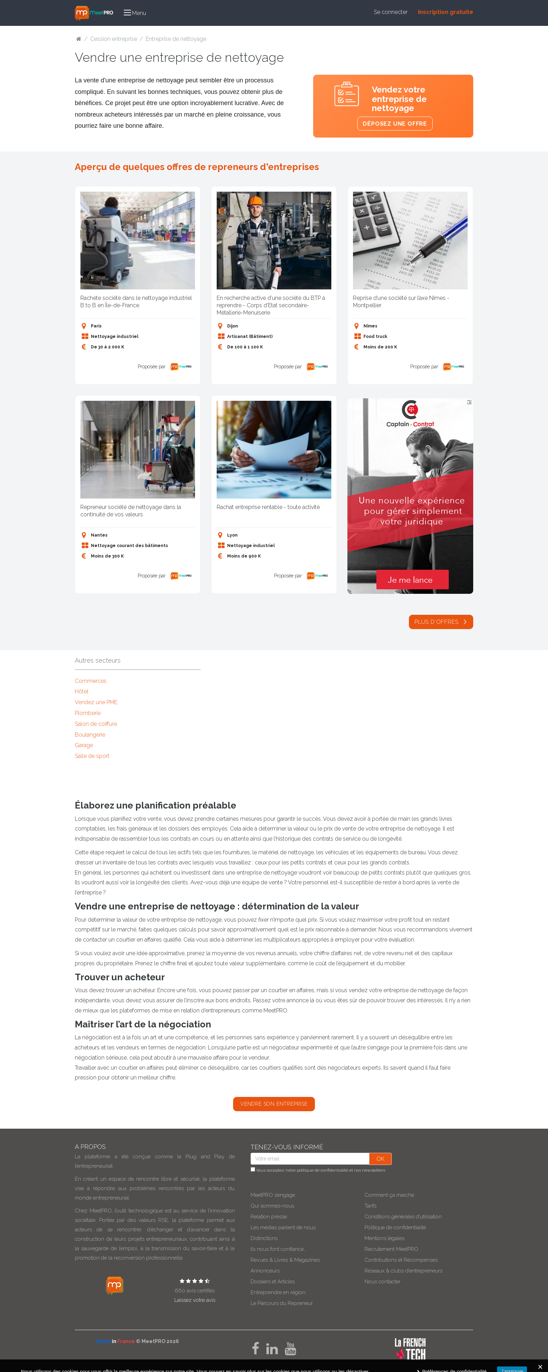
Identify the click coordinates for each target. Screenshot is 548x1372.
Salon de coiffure (96, 724)
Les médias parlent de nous (283, 1227)
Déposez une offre (395, 123)
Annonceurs (265, 1271)
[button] (134, 12)
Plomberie (88, 713)
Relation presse (269, 1217)
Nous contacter (383, 1281)
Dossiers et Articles (273, 1281)
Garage (84, 745)
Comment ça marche (389, 1195)
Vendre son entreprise (274, 1104)
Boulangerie (90, 734)
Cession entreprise (113, 39)
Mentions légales (384, 1238)
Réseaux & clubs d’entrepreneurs (403, 1271)
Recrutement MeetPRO (391, 1249)
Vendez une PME (96, 702)
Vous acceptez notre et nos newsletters (318, 1170)
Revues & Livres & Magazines (285, 1260)
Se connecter (391, 12)
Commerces (91, 681)
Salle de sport (92, 756)
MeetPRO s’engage (273, 1195)
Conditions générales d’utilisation (403, 1217)
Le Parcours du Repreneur (282, 1303)
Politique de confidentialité (395, 1227)
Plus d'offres (441, 622)
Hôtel (81, 691)
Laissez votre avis (194, 1300)
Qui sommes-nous (272, 1206)
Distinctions (264, 1238)
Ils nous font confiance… (278, 1249)
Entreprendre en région (278, 1292)
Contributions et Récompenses (401, 1260)
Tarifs (370, 1206)
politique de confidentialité (322, 1170)
